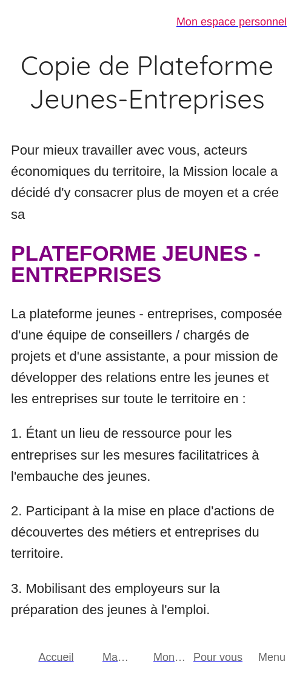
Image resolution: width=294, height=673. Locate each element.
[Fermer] (22, 22)
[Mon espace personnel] (217, 21)
